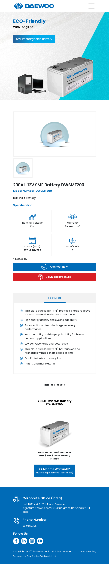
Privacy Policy (88, 551)
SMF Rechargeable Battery (34, 39)
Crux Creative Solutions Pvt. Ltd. (41, 556)
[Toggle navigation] (91, 6)
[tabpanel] (54, 339)
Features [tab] (54, 298)
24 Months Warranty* (54, 470)
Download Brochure (54, 277)
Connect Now (54, 267)
